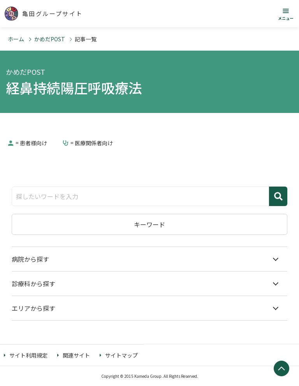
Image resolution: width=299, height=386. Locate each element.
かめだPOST (49, 39)
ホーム (16, 39)
